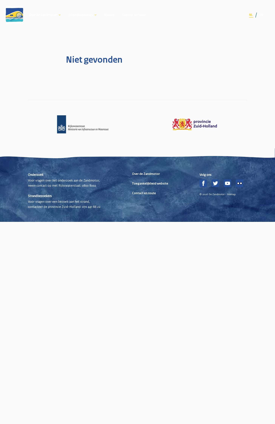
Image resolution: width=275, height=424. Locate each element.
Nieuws (109, 15)
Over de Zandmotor (43, 15)
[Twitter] (215, 183)
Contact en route (134, 15)
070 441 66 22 (91, 206)
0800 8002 (89, 185)
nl (251, 15)
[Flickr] (239, 183)
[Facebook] (203, 183)
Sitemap (231, 194)
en (261, 14)
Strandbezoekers (80, 15)
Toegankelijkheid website (150, 184)
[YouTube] (227, 183)
